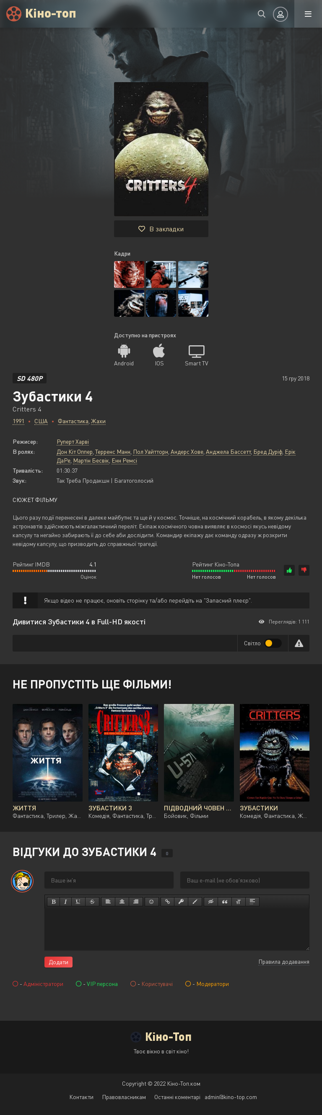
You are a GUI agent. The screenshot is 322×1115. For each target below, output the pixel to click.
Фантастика (73, 420)
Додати (58, 961)
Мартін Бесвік (91, 460)
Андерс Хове (187, 451)
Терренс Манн (112, 451)
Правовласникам (124, 1096)
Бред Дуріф (267, 451)
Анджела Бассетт (228, 451)
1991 (18, 420)
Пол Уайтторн (150, 451)
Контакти (81, 1096)
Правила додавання (283, 961)
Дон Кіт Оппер (75, 451)
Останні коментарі (177, 1096)
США (41, 420)
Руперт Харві (73, 441)
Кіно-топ (50, 12)
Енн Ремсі (124, 460)
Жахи (98, 420)
